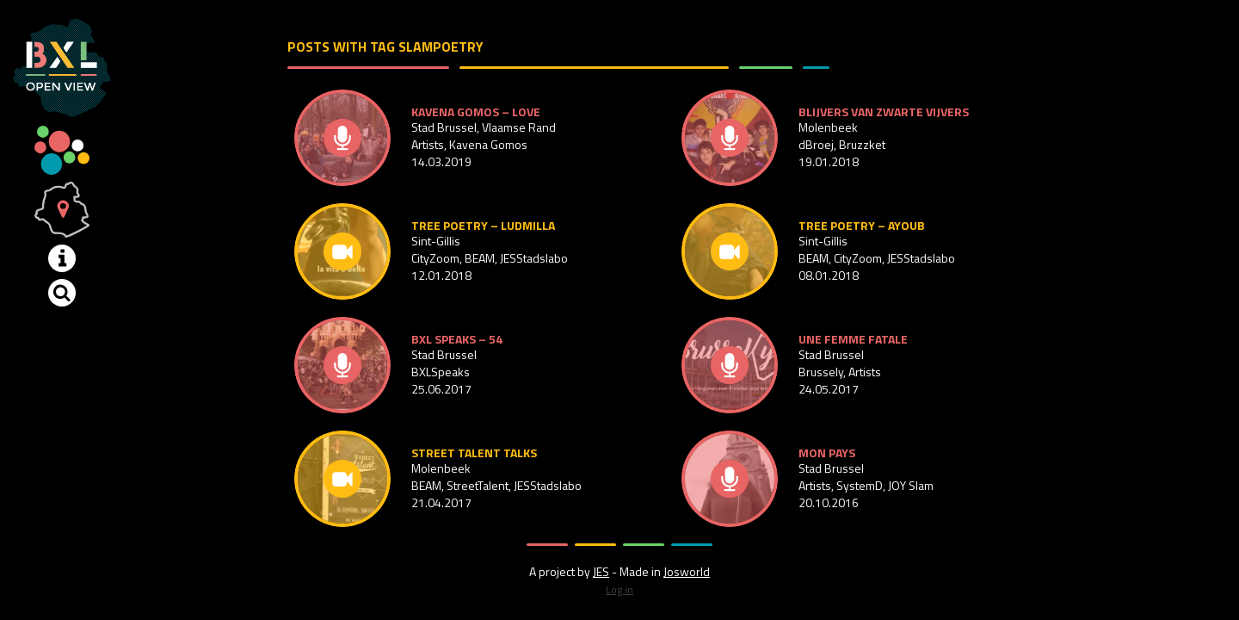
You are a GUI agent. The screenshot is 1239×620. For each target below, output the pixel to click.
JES (601, 571)
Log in (619, 589)
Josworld (686, 571)
